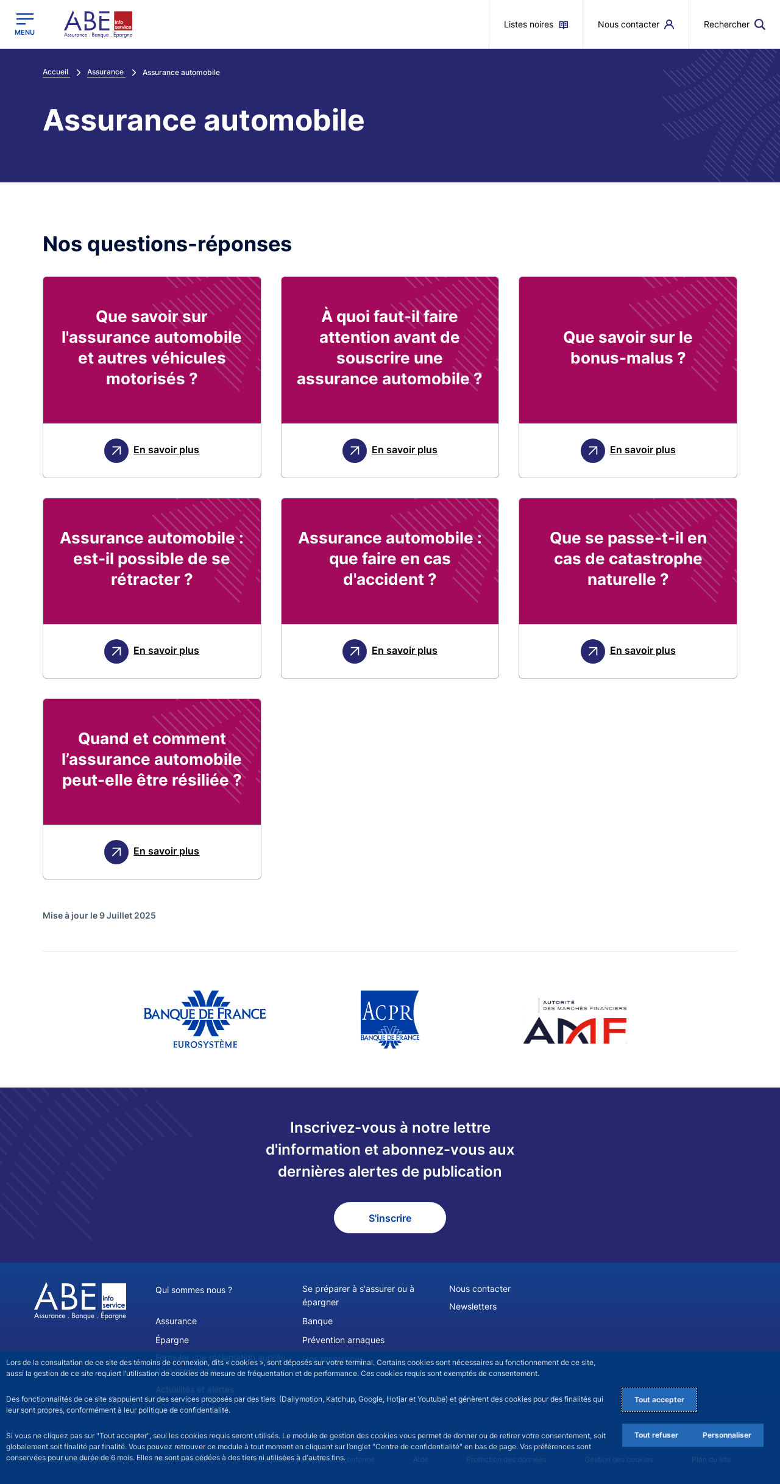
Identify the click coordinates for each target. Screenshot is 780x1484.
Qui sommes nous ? (193, 1290)
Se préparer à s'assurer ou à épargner (358, 1295)
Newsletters (473, 1306)
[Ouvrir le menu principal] (25, 24)
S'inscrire (390, 1218)
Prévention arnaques (343, 1339)
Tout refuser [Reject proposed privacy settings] (656, 1434)
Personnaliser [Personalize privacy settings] (727, 1434)
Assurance (176, 1320)
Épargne (172, 1339)
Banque (317, 1320)
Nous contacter (480, 1288)
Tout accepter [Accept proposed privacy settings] (659, 1399)
